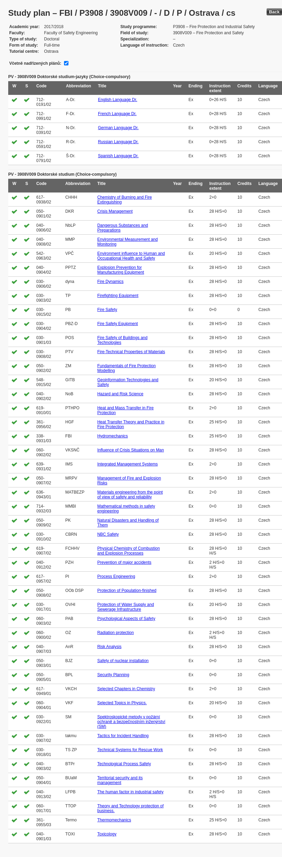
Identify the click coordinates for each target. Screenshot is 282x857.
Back (274, 11)
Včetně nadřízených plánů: (35, 63)
